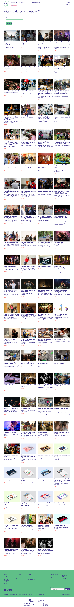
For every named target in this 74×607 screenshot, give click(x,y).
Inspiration (14, 4)
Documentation (54, 574)
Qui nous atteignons (18, 578)
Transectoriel (7, 583)
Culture (5, 574)
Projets (23, 2)
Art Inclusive (30, 576)
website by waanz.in (66, 594)
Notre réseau (18, 574)
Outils (52, 577)
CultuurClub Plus (31, 579)
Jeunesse (6, 577)
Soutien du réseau (20, 576)
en (69, 4)
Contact (68, 2)
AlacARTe (30, 574)
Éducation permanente (6, 580)
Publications (54, 576)
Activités (28, 2)
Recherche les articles (14, 19)
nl (66, 4)
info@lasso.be (41, 594)
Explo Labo (30, 577)
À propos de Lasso (63, 2)
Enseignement (7, 576)
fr (67, 4)
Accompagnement (36, 2)
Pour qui (13, 2)
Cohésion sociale (7, 581)
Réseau (18, 2)
